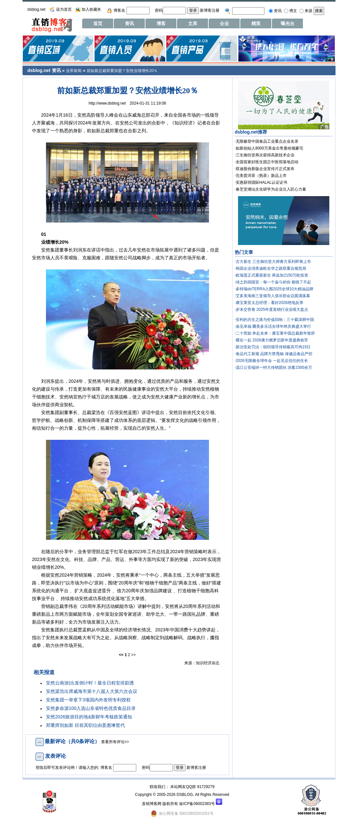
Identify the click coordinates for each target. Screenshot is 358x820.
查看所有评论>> (115, 742)
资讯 (129, 23)
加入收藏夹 (91, 9)
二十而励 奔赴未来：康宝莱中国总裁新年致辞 (275, 333)
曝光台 (287, 23)
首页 (97, 23)
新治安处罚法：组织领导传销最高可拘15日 (273, 347)
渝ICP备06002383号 (197, 803)
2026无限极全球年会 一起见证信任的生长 (272, 360)
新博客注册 (209, 10)
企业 (224, 23)
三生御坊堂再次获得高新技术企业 (265, 155)
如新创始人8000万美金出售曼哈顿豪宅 (269, 148)
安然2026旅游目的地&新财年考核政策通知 (89, 716)
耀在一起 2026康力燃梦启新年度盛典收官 (272, 340)
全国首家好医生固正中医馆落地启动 (267, 162)
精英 (256, 23)
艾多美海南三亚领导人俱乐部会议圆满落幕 (273, 296)
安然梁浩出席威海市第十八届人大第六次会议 (91, 691)
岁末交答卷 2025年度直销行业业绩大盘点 (272, 309)
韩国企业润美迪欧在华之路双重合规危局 (271, 268)
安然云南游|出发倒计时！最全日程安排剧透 (90, 682)
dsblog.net (36, 9)
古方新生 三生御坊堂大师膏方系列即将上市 (273, 261)
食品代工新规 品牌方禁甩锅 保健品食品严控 (274, 354)
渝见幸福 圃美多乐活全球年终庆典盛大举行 (273, 326)
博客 (161, 23)
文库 (192, 23)
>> (133, 655)
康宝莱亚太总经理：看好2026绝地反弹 (269, 302)
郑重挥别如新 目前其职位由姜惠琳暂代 (85, 725)
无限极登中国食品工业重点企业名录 (267, 141)
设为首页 (64, 9)
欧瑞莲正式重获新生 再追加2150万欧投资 (272, 275)
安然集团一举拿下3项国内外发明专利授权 (88, 699)
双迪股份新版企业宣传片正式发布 (265, 168)
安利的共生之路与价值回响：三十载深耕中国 (275, 319)
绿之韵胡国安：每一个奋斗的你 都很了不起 (273, 282)
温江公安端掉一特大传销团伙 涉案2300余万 (274, 367)
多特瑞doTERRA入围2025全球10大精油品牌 (274, 289)
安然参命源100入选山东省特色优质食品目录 (91, 708)
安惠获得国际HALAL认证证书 (261, 182)
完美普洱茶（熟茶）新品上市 (261, 175)
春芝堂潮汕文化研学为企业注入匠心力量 (271, 189)
